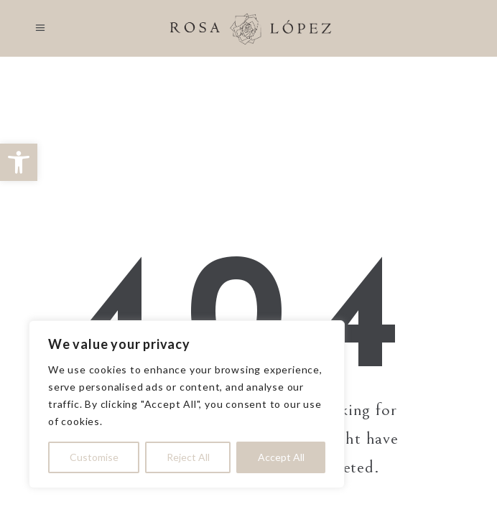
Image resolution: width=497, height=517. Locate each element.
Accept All (281, 457)
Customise (94, 457)
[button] (18, 162)
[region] (187, 404)
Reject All (188, 457)
